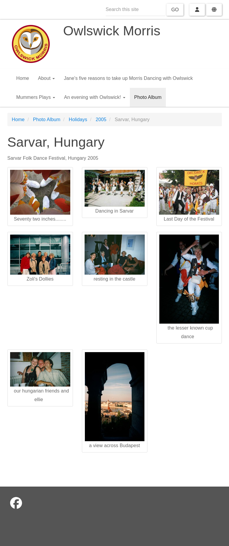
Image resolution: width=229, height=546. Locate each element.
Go (175, 9)
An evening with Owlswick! (94, 97)
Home (22, 78)
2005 (101, 119)
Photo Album (148, 97)
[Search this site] (135, 9)
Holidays (78, 119)
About (46, 78)
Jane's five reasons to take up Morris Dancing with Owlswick (128, 78)
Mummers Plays (35, 97)
